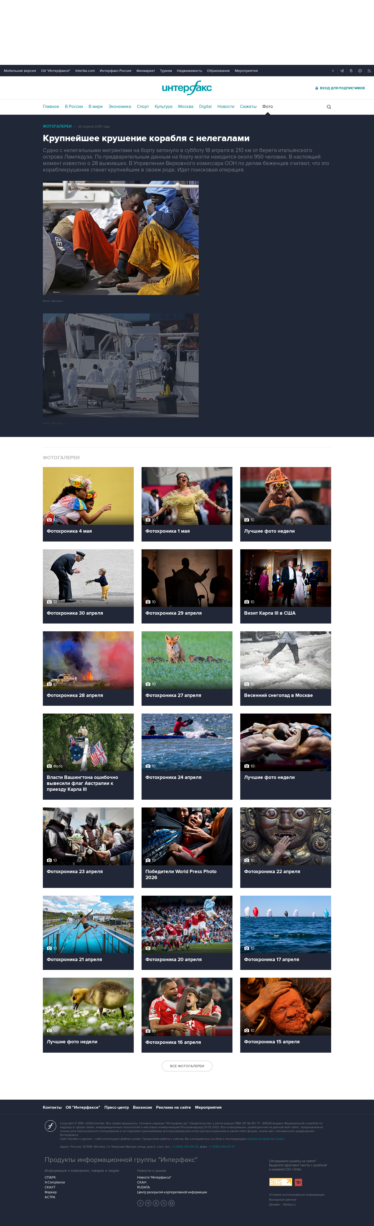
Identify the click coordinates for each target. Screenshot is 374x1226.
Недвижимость (189, 71)
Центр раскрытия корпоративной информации (172, 1192)
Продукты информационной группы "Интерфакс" (121, 1160)
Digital (205, 106)
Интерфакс (187, 87)
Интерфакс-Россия (115, 71)
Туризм (166, 71)
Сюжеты (248, 106)
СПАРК (50, 1177)
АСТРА (50, 1197)
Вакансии (142, 1107)
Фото (267, 106)
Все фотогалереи (187, 1066)
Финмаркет (145, 71)
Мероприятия (246, 71)
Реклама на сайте (173, 1107)
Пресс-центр (116, 1107)
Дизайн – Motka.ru (282, 1205)
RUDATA (143, 1187)
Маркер (51, 1192)
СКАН (141, 1182)
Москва (185, 106)
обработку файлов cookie (265, 1139)
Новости (225, 106)
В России (74, 106)
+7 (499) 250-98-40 (185, 1147)
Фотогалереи (57, 126)
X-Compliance (55, 1182)
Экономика (120, 106)
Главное (51, 106)
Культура (163, 106)
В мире (96, 106)
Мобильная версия (20, 71)
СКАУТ (50, 1187)
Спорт (143, 106)
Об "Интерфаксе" (55, 71)
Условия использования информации (297, 1195)
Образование (218, 71)
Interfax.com (85, 71)
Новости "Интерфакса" (154, 1177)
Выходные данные (283, 1200)
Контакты (52, 1107)
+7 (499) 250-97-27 (222, 1147)
